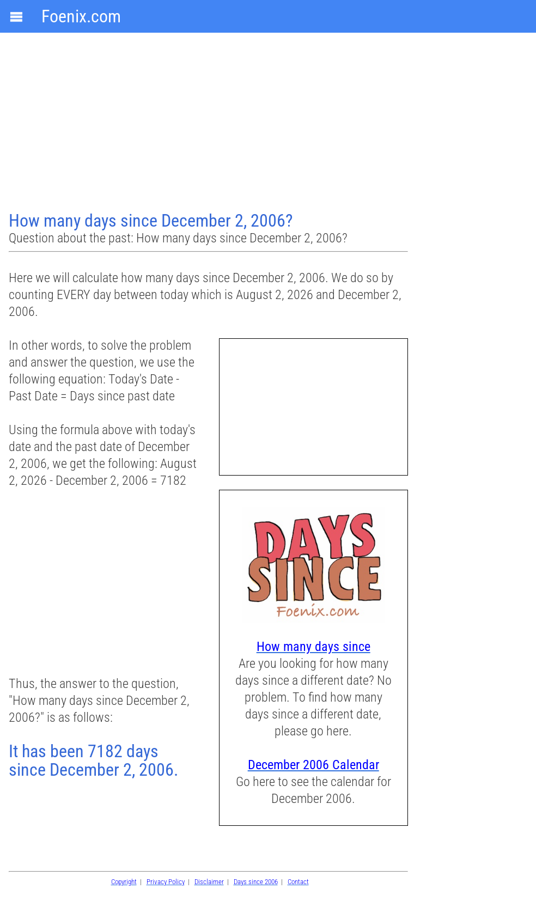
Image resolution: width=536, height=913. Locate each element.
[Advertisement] (210, 123)
